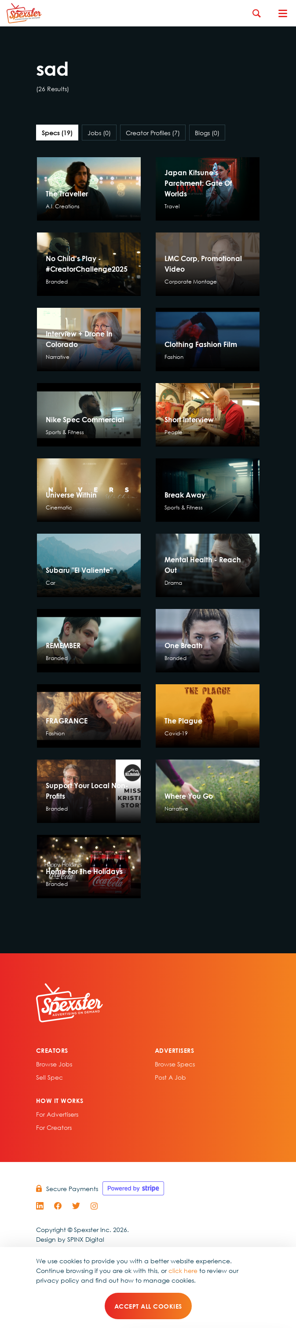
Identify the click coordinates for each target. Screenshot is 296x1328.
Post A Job (170, 1077)
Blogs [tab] (207, 132)
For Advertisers (57, 1114)
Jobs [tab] (99, 132)
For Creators (54, 1127)
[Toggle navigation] (283, 13)
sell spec (49, 1077)
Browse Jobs (54, 1063)
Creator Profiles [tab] (153, 132)
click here (182, 1270)
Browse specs (175, 1063)
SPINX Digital (85, 1239)
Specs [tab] (57, 132)
